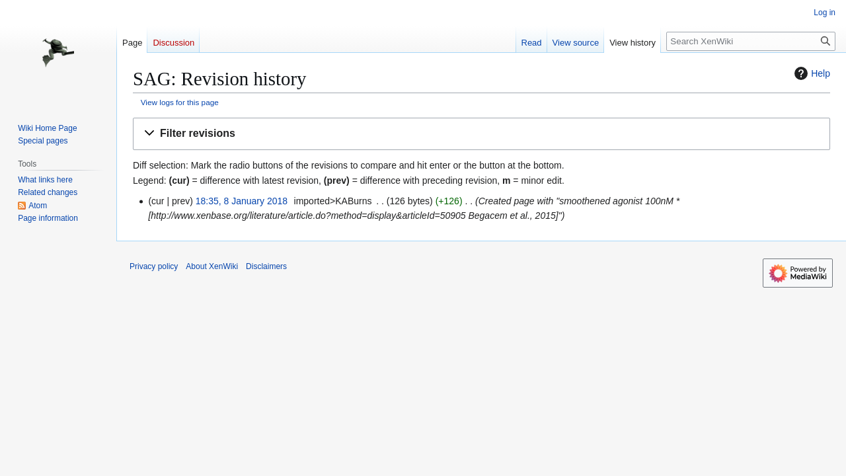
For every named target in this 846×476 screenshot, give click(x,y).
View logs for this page (180, 102)
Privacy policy (154, 266)
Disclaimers (266, 266)
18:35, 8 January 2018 (242, 201)
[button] (481, 134)
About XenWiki (212, 266)
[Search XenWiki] (750, 41)
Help (810, 73)
